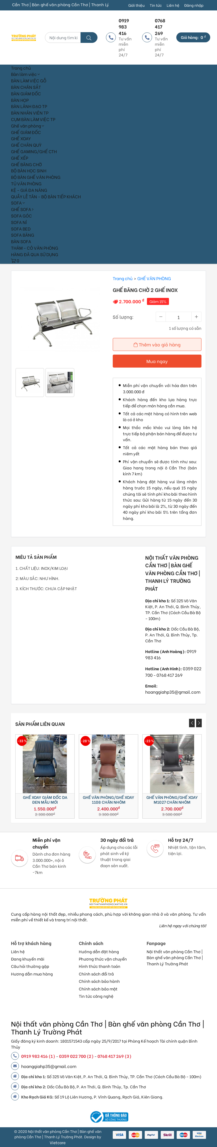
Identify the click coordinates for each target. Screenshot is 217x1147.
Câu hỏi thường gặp (30, 966)
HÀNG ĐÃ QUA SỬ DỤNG (34, 254)
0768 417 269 (170, 675)
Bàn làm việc (25, 74)
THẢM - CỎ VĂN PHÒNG (34, 248)
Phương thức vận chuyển (103, 959)
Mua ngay (157, 361)
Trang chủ (21, 68)
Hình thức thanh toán (99, 966)
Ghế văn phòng (27, 125)
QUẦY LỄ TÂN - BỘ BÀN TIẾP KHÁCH (46, 196)
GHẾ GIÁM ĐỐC (26, 132)
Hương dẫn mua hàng (32, 974)
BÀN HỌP (20, 100)
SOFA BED (21, 228)
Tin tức (156, 5)
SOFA (18, 202)
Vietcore (58, 1142)
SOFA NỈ (19, 222)
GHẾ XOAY (21, 138)
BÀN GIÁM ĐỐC (26, 93)
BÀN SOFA (21, 241)
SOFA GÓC (21, 215)
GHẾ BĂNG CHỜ (26, 164)
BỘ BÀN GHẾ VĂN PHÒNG (35, 177)
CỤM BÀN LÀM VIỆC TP (33, 119)
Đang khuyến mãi (27, 959)
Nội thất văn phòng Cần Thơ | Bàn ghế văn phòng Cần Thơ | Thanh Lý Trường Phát (175, 957)
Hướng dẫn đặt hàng (99, 951)
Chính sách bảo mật (98, 989)
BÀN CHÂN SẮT (26, 87)
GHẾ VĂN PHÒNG (154, 278)
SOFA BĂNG (22, 235)
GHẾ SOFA (22, 209)
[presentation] (192, 723)
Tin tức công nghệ (96, 996)
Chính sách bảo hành (99, 981)
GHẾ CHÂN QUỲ (26, 145)
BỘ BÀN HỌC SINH (28, 170)
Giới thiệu (136, 5)
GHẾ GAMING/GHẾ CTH (34, 151)
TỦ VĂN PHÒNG (26, 183)
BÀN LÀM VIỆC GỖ (28, 80)
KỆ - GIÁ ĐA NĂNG (29, 190)
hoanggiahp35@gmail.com (172, 692)
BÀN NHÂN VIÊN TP (30, 112)
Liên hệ (173, 5)
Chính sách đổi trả (96, 974)
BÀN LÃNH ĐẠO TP (29, 106)
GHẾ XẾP (19, 158)
